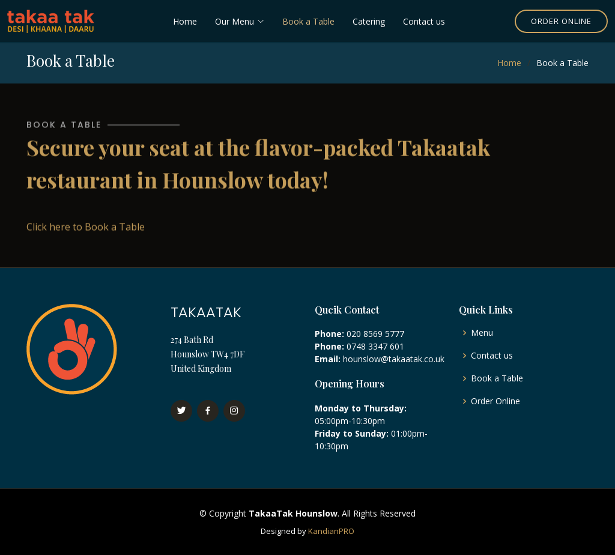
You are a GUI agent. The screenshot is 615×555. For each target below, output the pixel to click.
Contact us (424, 21)
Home (185, 21)
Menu (482, 333)
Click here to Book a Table (85, 230)
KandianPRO (331, 531)
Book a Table (308, 21)
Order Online (561, 21)
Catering (369, 21)
